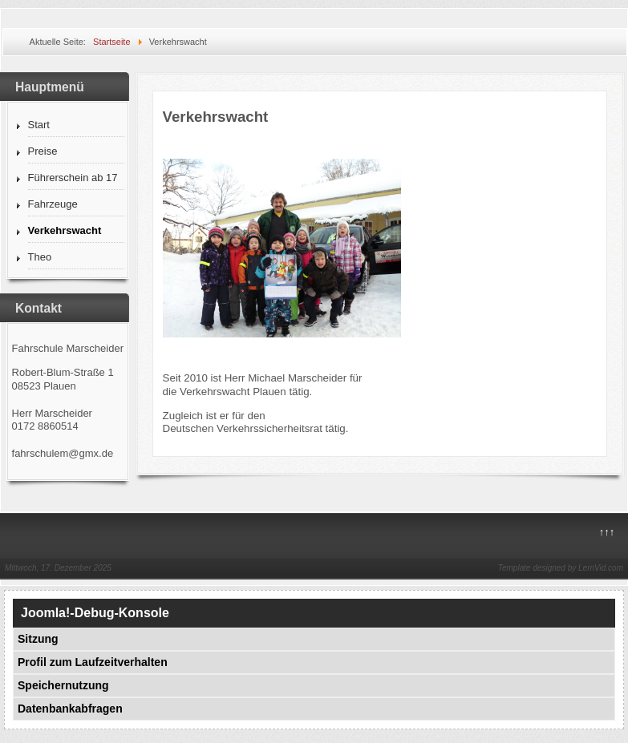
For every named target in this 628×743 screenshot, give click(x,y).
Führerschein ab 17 (73, 178)
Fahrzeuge (53, 204)
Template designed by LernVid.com (560, 567)
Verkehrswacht (65, 230)
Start (39, 125)
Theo (40, 257)
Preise (43, 151)
